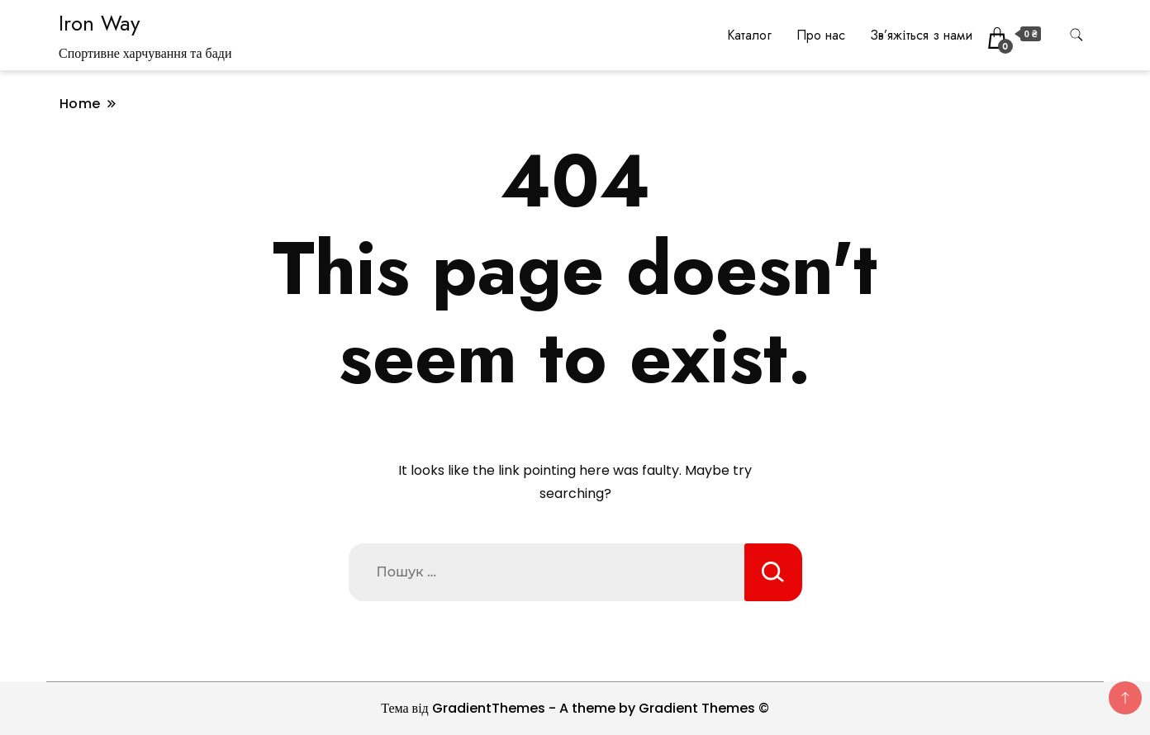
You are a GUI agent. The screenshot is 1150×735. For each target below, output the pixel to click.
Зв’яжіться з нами (921, 35)
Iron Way (99, 23)
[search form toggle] (1076, 35)
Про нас (820, 35)
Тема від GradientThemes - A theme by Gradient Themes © (575, 708)
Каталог (749, 35)
